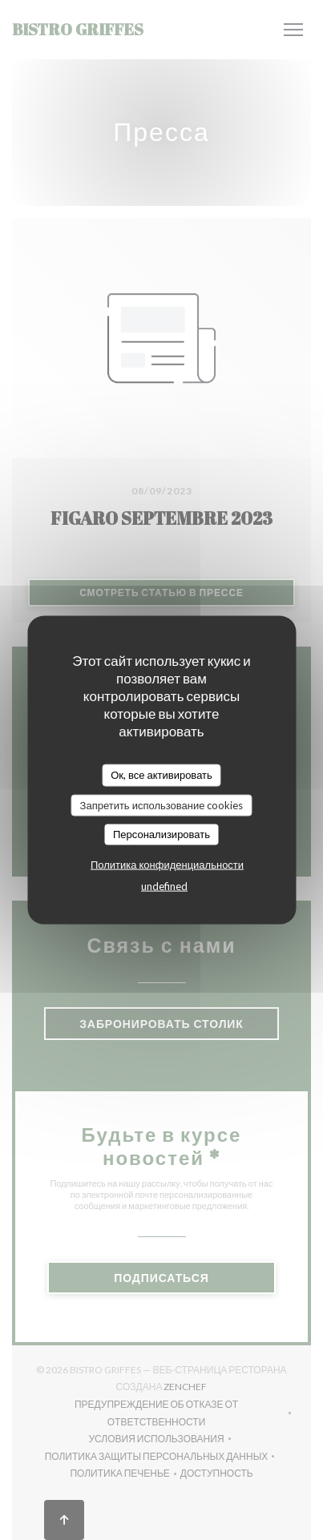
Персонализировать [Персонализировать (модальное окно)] (161, 834)
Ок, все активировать (161, 774)
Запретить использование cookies (162, 804)
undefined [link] (164, 885)
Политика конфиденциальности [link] (167, 863)
